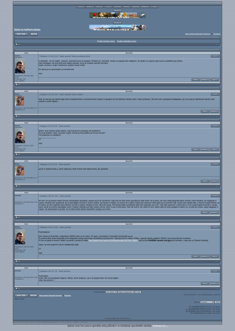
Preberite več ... (160, 325)
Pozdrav (216, 34)
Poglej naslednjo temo (126, 41)
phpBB (113, 318)
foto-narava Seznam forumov (50, 295)
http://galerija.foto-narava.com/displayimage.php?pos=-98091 (113, 240)
